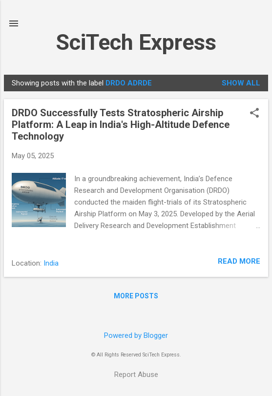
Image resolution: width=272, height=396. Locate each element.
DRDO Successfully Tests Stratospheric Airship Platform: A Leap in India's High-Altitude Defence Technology (121, 124)
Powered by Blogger (136, 335)
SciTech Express (136, 42)
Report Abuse (136, 374)
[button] (254, 114)
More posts (136, 296)
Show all (241, 83)
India (51, 263)
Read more (239, 261)
